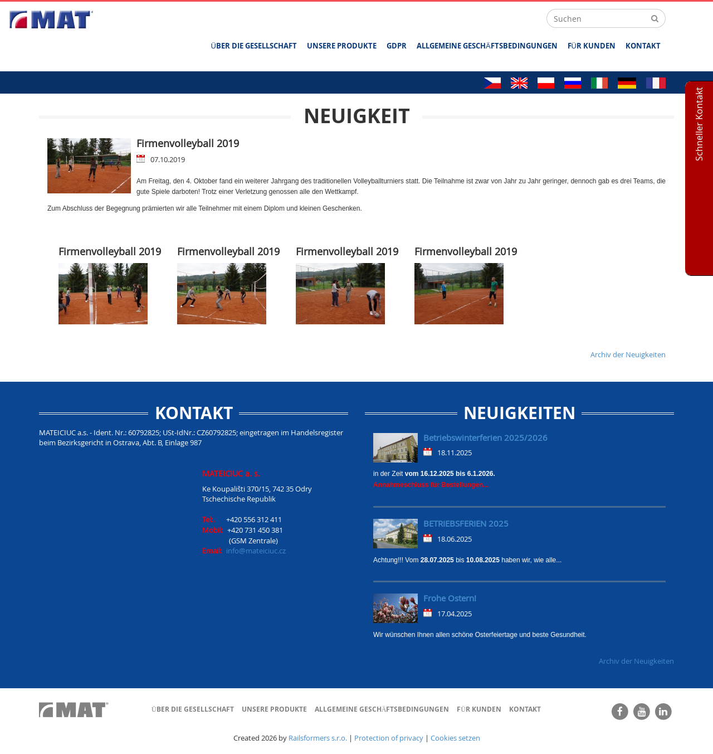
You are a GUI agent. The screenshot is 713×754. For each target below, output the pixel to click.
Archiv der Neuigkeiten (628, 354)
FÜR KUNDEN (592, 46)
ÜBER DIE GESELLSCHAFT (254, 46)
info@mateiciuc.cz (256, 551)
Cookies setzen (455, 738)
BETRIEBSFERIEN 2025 (466, 523)
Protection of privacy (388, 738)
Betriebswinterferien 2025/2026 (485, 437)
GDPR (397, 46)
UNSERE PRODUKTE (342, 46)
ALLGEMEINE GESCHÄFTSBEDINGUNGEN (487, 46)
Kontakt (643, 46)
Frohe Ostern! (449, 598)
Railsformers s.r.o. (318, 738)
